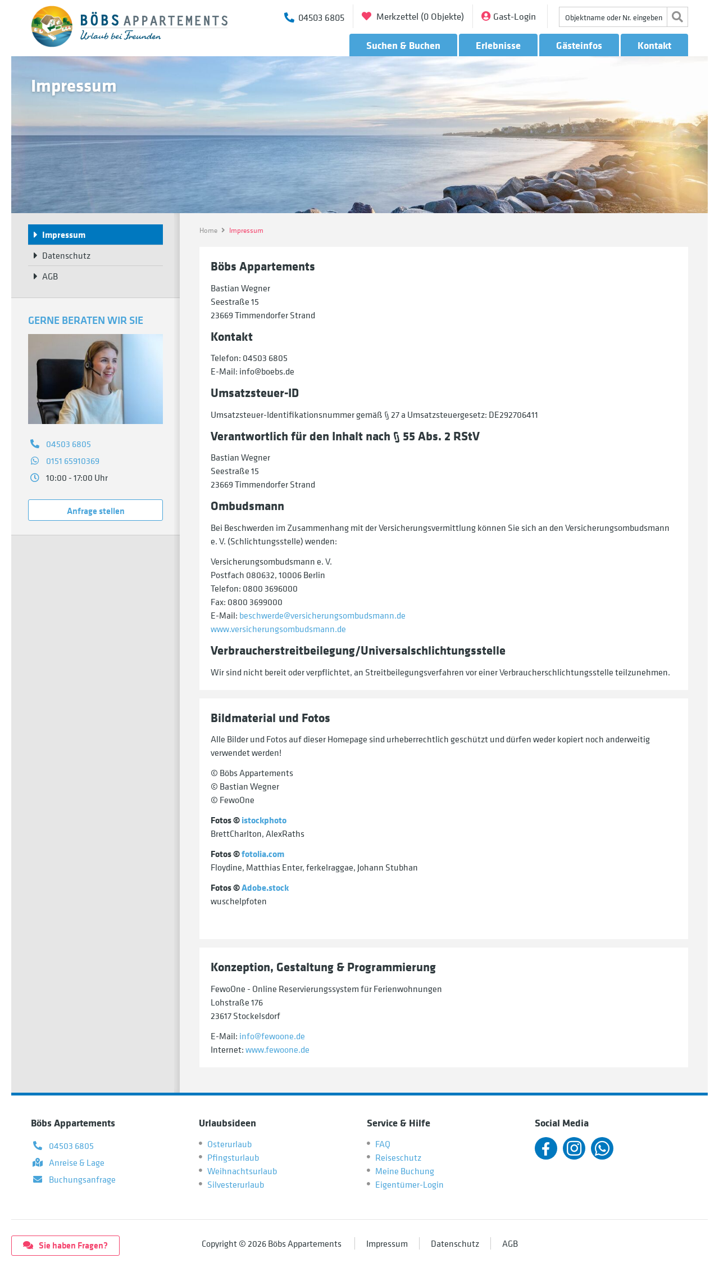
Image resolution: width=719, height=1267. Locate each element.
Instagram (574, 1148)
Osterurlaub (229, 1144)
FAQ (382, 1144)
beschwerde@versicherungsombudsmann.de (322, 615)
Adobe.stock (265, 887)
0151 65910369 (72, 460)
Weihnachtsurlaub (242, 1171)
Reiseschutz (398, 1157)
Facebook (546, 1148)
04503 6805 (68, 444)
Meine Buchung (404, 1171)
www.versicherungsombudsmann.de (278, 629)
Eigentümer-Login (409, 1184)
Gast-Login (514, 16)
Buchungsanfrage (82, 1179)
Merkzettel (419, 16)
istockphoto (264, 820)
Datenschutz (455, 1243)
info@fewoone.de (272, 1036)
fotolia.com (263, 853)
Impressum (387, 1243)
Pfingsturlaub (233, 1157)
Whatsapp (602, 1148)
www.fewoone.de (277, 1049)
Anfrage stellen (96, 510)
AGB (510, 1243)
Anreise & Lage (76, 1162)
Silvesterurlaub (235, 1184)
